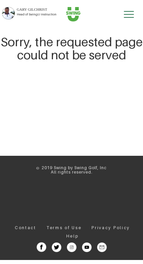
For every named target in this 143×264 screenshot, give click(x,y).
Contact (25, 227)
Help (72, 236)
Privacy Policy (111, 227)
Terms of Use (63, 227)
